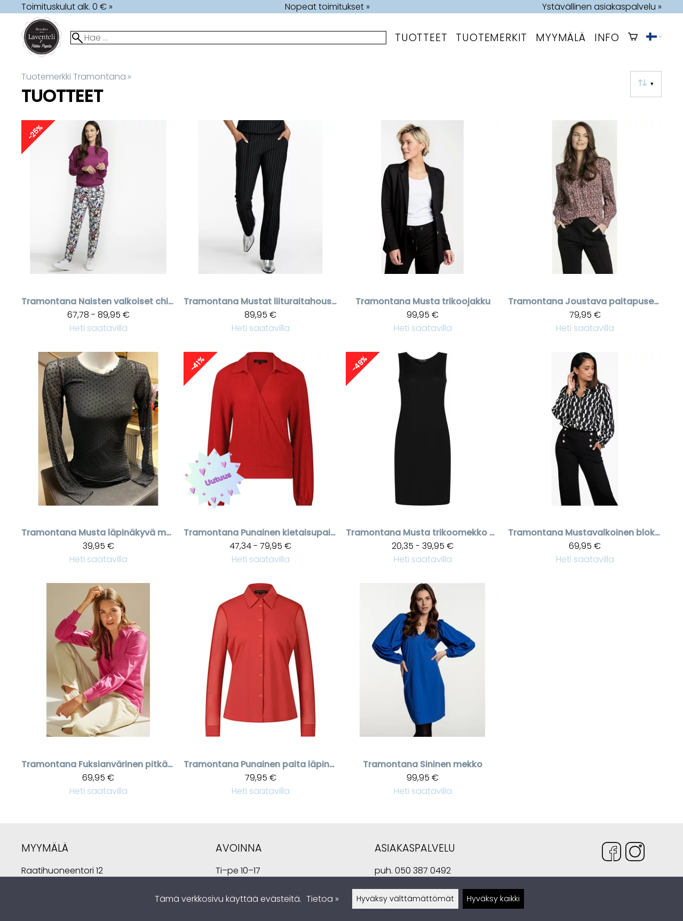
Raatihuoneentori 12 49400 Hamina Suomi (62, 872)
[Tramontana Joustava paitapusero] (585, 231)
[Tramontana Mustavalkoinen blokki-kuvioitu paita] (585, 463)
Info (607, 37)
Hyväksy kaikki (493, 898)
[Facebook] (611, 853)
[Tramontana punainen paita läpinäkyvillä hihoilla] (260, 694)
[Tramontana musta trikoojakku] (422, 231)
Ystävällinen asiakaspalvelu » (602, 7)
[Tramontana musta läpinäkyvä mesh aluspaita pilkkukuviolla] (98, 463)
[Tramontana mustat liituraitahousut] (260, 231)
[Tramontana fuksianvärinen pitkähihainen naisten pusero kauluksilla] (98, 694)
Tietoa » (322, 899)
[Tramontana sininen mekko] (422, 694)
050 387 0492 (423, 870)
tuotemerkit (491, 37)
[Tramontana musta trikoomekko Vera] (422, 463)
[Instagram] (635, 853)
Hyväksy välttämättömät (405, 898)
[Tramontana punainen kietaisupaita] (260, 463)
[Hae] (228, 37)
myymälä (561, 37)
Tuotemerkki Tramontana (76, 76)
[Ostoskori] (633, 37)
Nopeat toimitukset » (327, 7)
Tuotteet (421, 37)
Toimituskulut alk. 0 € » (67, 7)
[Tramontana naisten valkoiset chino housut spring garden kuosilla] (98, 231)
